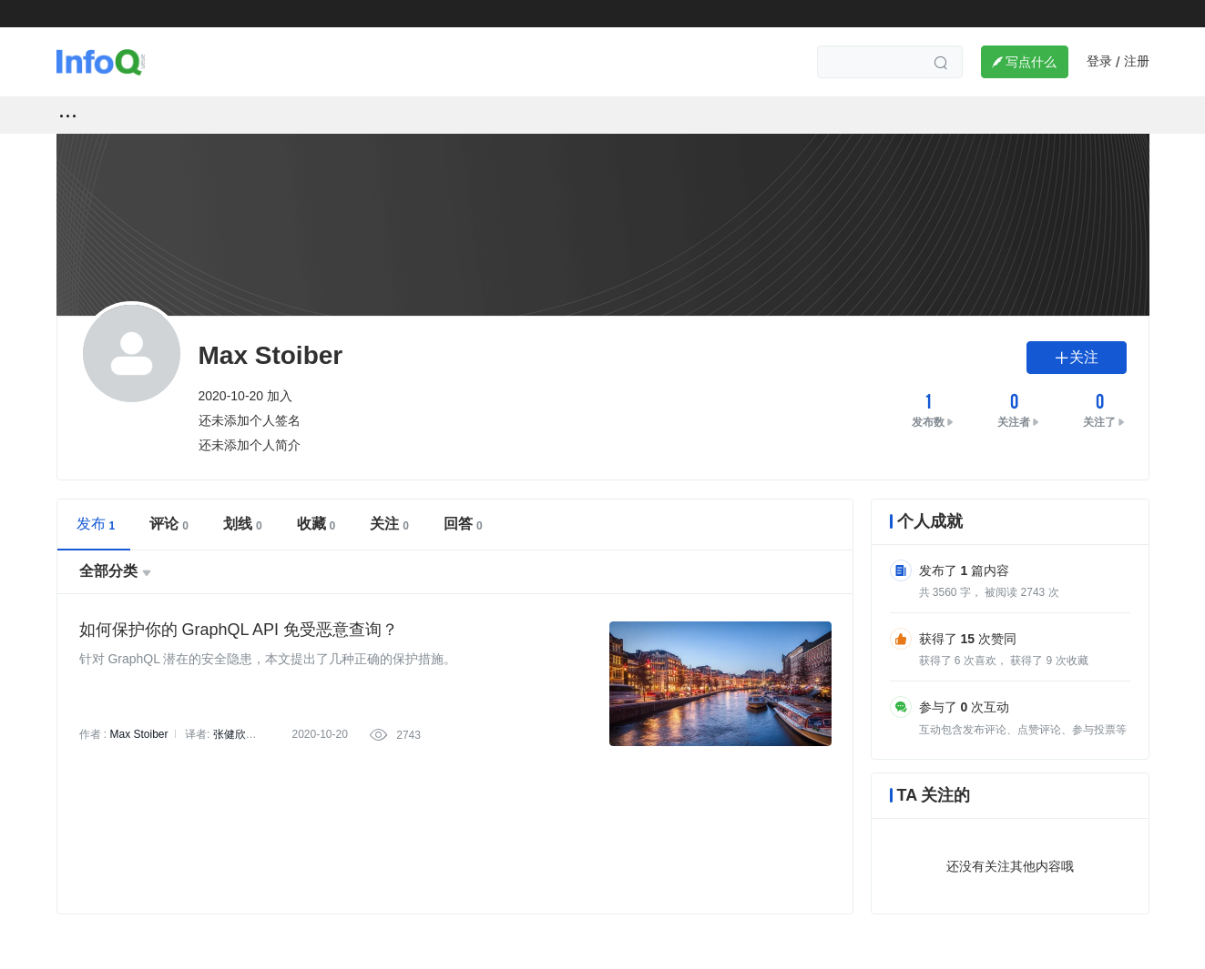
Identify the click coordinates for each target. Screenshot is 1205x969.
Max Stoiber (139, 734)
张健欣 (229, 734)
